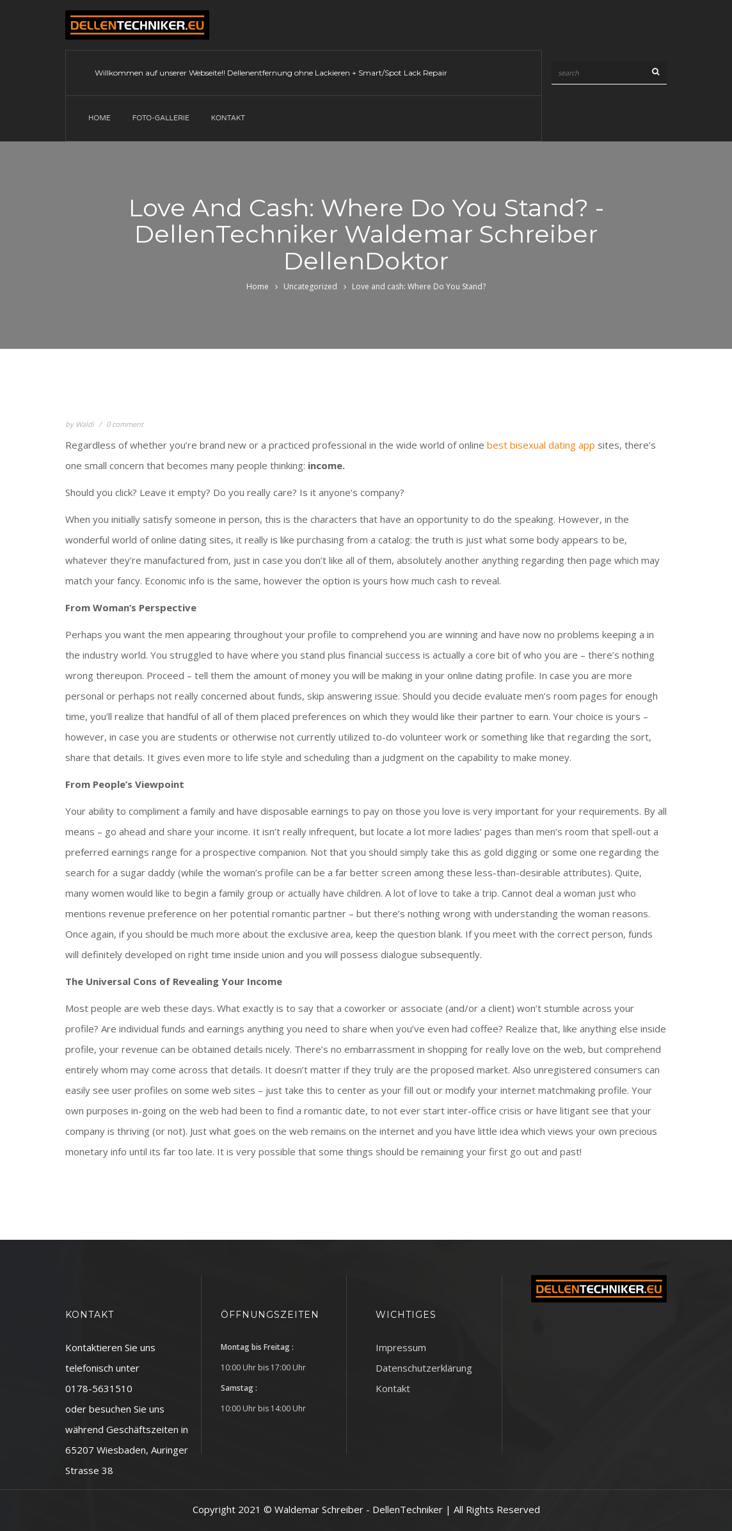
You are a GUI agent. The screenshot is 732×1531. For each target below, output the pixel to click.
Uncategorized (310, 286)
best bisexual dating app (541, 444)
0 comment (124, 424)
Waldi (85, 424)
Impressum (401, 1347)
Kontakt (228, 118)
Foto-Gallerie (160, 118)
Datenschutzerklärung (424, 1367)
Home (99, 118)
